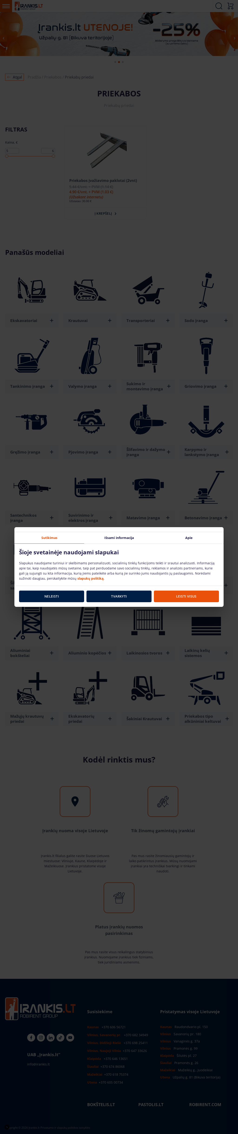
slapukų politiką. (90, 578)
